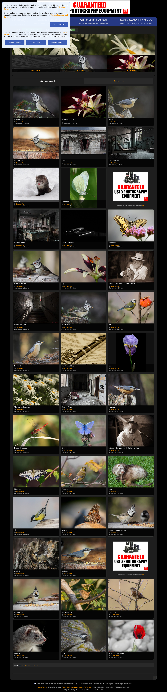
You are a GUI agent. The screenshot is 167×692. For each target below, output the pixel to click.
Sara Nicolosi (20, 122)
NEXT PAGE (33, 665)
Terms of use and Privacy (70, 687)
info (143, 205)
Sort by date (119, 81)
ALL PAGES (23, 665)
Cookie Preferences (85, 687)
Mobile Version (42, 687)
